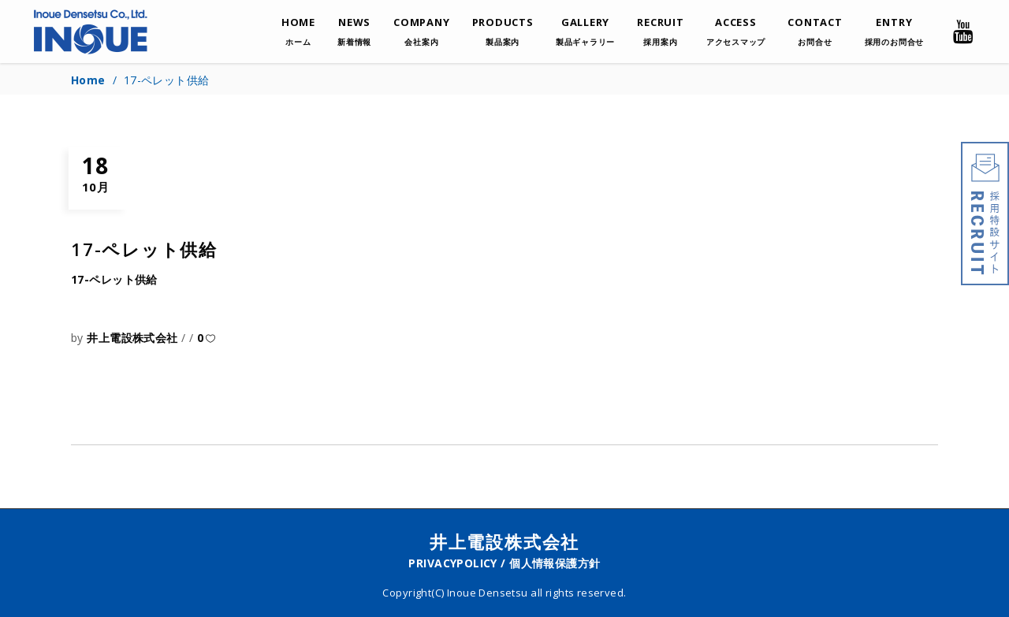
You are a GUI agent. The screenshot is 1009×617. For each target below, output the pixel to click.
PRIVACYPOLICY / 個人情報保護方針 (504, 563)
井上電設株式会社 (134, 337)
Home (88, 79)
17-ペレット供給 (114, 279)
